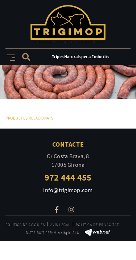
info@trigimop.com (67, 190)
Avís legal (60, 224)
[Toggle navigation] (9, 56)
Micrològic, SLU (66, 232)
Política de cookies (25, 224)
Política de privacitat (97, 224)
